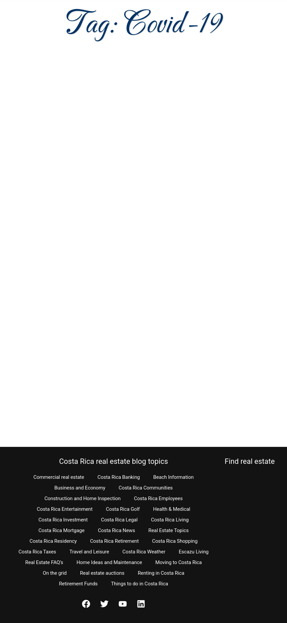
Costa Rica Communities (145, 488)
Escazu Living (194, 552)
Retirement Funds (78, 584)
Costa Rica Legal (119, 520)
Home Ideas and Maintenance (109, 562)
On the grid (55, 573)
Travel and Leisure (89, 552)
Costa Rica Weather (144, 552)
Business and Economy (79, 488)
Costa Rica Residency (53, 541)
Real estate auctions (102, 573)
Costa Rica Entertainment (65, 509)
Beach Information (173, 477)
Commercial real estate (58, 477)
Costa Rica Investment (63, 520)
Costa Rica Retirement (114, 541)
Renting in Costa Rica (161, 573)
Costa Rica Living (169, 520)
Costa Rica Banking (119, 477)
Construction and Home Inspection (82, 498)
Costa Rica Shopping (175, 541)
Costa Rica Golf (123, 509)
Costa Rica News (116, 530)
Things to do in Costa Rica (139, 584)
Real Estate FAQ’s (44, 562)
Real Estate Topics (168, 530)
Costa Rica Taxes (37, 552)
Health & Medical (171, 509)
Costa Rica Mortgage (61, 530)
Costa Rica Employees (158, 498)
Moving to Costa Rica (178, 562)
